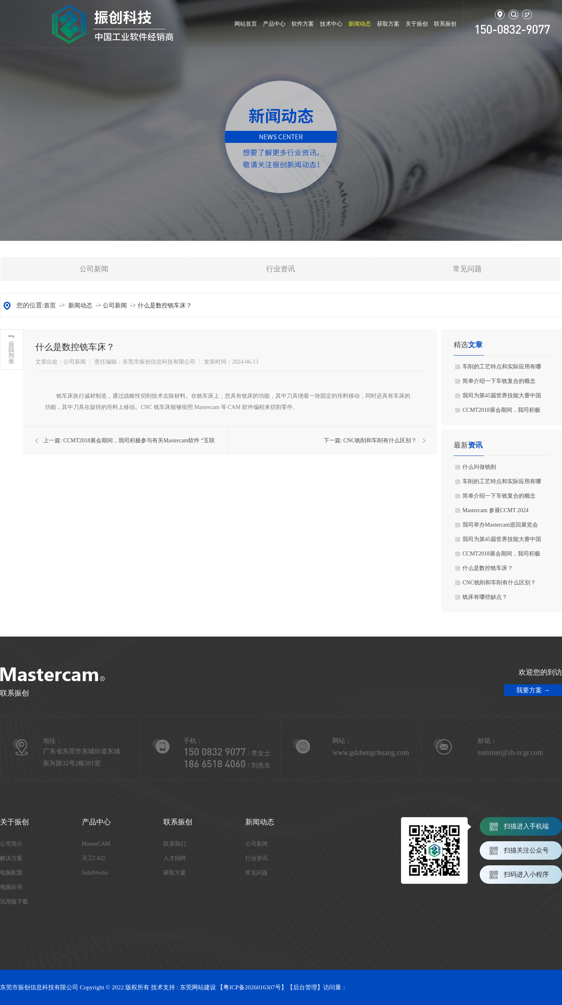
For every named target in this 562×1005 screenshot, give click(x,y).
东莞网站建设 (198, 987)
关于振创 (416, 24)
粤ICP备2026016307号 (252, 987)
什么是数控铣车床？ (165, 305)
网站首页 (245, 24)
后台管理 (305, 987)
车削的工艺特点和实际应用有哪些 (501, 369)
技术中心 (331, 24)
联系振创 (445, 24)
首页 (50, 305)
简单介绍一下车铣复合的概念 (499, 381)
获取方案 (388, 24)
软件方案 (302, 24)
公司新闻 (93, 269)
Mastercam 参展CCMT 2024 (495, 510)
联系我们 (174, 844)
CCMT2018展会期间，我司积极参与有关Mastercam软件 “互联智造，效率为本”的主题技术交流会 (502, 412)
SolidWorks (95, 873)
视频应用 (11, 887)
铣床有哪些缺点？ (484, 597)
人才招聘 (174, 858)
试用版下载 (14, 902)
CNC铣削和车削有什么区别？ (380, 440)
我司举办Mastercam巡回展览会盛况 (500, 527)
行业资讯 (280, 269)
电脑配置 (11, 873)
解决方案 (11, 858)
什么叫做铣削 (479, 467)
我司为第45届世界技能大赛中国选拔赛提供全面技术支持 (501, 398)
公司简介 (11, 844)
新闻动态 (359, 24)
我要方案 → (533, 690)
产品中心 (274, 24)
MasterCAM (96, 844)
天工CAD (93, 858)
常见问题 (467, 269)
